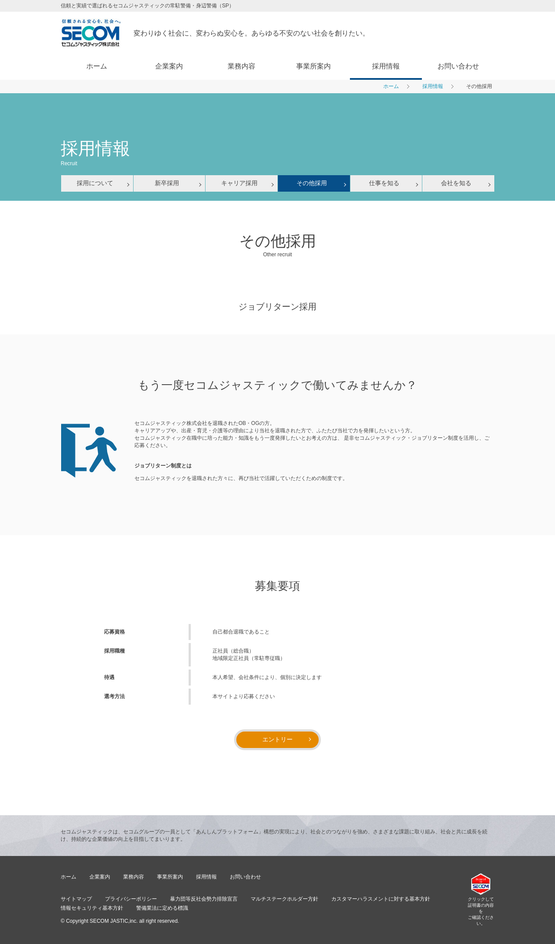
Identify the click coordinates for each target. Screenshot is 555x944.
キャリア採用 (239, 183)
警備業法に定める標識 (162, 908)
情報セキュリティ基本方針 (92, 908)
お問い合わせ (458, 66)
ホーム (96, 66)
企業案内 (169, 66)
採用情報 (386, 66)
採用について (95, 183)
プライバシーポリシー (131, 899)
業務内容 (241, 66)
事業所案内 (313, 66)
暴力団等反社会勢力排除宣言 (204, 899)
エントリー (277, 739)
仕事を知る (384, 183)
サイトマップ (76, 899)
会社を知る (456, 183)
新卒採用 (167, 183)
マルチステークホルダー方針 (284, 899)
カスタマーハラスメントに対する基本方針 (380, 899)
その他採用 (312, 183)
